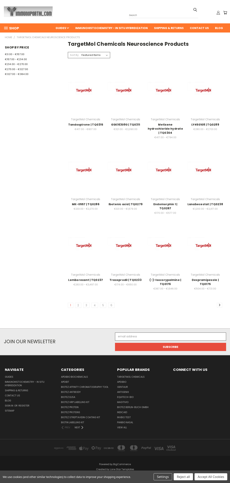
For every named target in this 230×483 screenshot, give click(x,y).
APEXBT (65, 382)
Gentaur (122, 387)
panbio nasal (125, 422)
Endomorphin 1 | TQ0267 (165, 206)
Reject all (183, 477)
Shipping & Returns (169, 28)
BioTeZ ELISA (68, 397)
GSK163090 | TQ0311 (125, 125)
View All (122, 427)
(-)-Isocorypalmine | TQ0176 (165, 282)
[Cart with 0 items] (225, 13)
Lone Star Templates (122, 469)
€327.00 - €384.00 (16, 74)
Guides (62, 28)
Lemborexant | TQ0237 (85, 280)
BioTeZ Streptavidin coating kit (80, 417)
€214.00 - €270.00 (16, 64)
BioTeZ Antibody (71, 392)
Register (24, 405)
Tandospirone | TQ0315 (85, 125)
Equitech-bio (125, 397)
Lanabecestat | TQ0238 (205, 204)
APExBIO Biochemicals (74, 376)
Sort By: (74, 55)
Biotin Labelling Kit (72, 422)
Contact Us (199, 28)
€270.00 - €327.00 (16, 69)
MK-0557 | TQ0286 (85, 204)
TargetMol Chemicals (131, 376)
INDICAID (122, 412)
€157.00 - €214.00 (16, 59)
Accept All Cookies (211, 477)
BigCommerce (122, 464)
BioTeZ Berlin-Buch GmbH (133, 407)
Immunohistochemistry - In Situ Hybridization (111, 28)
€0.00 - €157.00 (14, 54)
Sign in (9, 405)
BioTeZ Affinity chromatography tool (84, 387)
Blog (219, 28)
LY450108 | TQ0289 (205, 125)
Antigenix (123, 392)
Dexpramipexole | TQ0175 (205, 282)
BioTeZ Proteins (70, 412)
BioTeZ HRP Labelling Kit (75, 402)
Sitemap (9, 410)
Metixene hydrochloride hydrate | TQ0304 (165, 129)
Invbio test (124, 417)
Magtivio (122, 402)
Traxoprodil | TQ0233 (126, 280)
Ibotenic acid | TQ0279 (126, 204)
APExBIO (121, 382)
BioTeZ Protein (70, 407)
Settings (163, 477)
